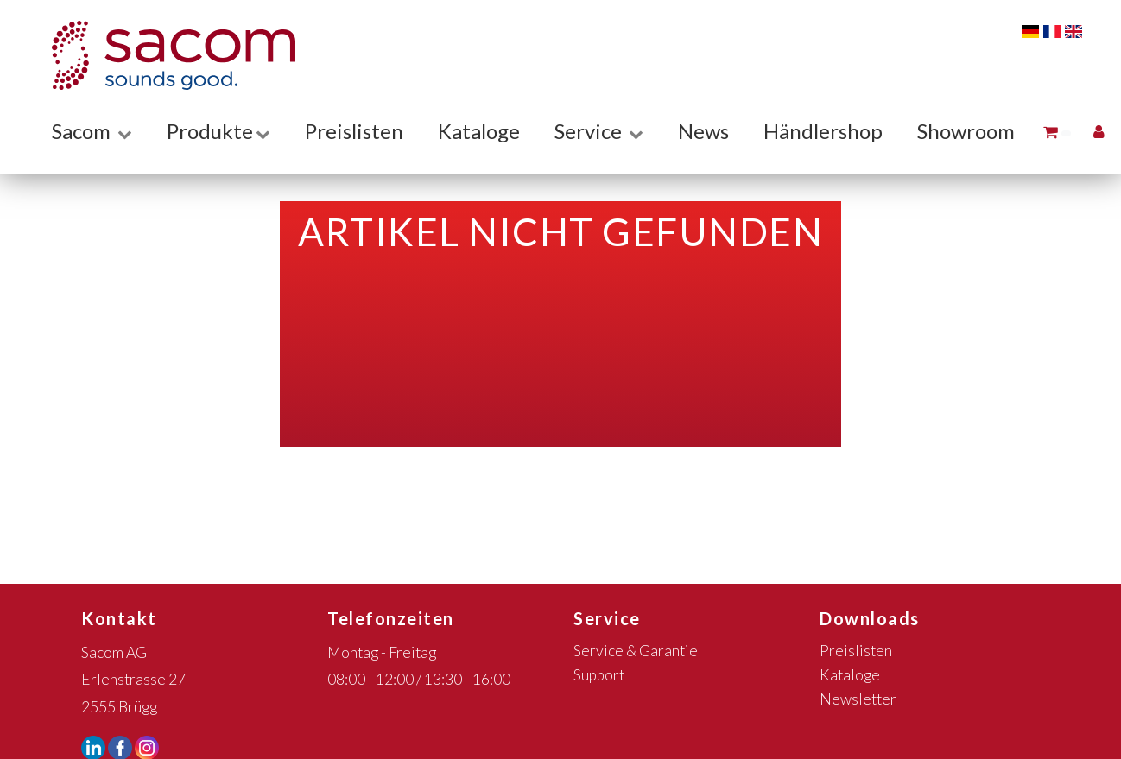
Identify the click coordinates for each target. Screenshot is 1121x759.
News (703, 130)
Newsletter (858, 699)
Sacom (92, 130)
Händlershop (823, 130)
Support (598, 675)
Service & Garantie (635, 651)
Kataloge (479, 130)
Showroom (966, 130)
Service (598, 130)
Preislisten (354, 130)
